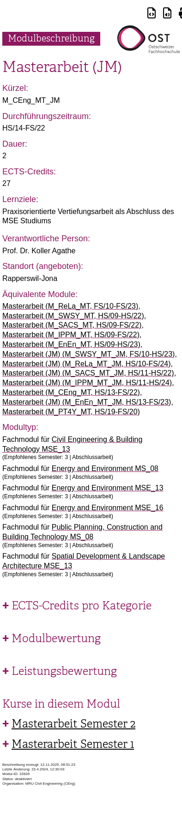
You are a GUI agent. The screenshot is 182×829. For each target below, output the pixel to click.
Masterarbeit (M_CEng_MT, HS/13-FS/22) (71, 392)
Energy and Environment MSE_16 (108, 508)
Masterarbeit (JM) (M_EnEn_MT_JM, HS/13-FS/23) (86, 402)
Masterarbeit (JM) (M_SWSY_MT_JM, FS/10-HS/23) (88, 354)
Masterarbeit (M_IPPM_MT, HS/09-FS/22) (71, 335)
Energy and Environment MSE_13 (108, 488)
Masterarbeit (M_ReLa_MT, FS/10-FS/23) (70, 306)
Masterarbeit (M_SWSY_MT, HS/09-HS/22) (73, 316)
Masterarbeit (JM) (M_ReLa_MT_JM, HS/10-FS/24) (86, 364)
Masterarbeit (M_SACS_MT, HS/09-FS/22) (71, 325)
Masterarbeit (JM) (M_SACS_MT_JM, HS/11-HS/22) (88, 373)
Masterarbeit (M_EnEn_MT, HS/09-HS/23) (71, 344)
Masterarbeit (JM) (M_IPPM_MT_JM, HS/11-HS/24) (87, 383)
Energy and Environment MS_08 (105, 468)
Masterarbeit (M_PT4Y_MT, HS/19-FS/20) (71, 412)
